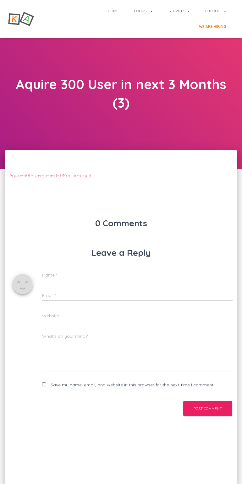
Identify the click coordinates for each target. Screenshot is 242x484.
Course (143, 10)
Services (179, 10)
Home (113, 10)
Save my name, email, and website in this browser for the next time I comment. (132, 385)
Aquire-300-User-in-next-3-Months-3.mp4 (50, 175)
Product (215, 10)
